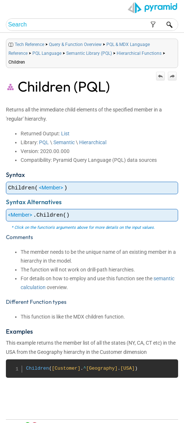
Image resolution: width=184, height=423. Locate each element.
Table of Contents (121, 408)
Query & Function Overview (75, 44)
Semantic (64, 142)
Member (51, 188)
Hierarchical (92, 142)
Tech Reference (29, 44)
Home (96, 408)
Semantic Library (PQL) (89, 53)
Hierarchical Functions (139, 53)
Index (146, 408)
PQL (44, 142)
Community (164, 408)
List (65, 133)
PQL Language (46, 53)
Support (167, 415)
